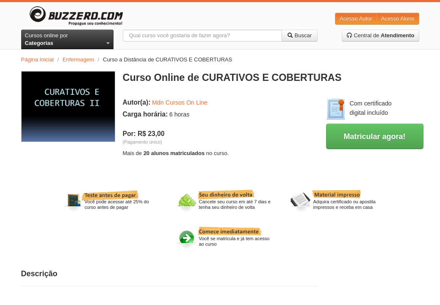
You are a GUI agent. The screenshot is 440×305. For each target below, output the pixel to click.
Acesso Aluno (398, 18)
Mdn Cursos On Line (180, 102)
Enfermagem (78, 59)
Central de (380, 35)
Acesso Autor (356, 18)
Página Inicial (37, 59)
